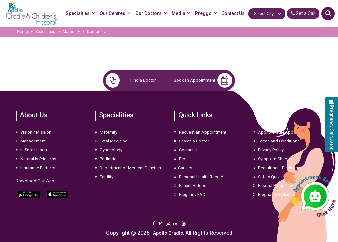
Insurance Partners (35, 167)
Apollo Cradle (168, 233)
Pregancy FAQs (191, 194)
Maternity (71, 31)
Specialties (81, 13)
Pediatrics (106, 158)
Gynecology (108, 149)
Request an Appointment (200, 132)
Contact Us (233, 13)
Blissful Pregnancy (273, 185)
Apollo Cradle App (273, 132)
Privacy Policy (268, 149)
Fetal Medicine (111, 141)
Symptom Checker (272, 158)
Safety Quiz (266, 176)
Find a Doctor (131, 80)
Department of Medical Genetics (128, 167)
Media (182, 13)
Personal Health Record (198, 176)
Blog (181, 158)
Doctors (94, 31)
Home (22, 31)
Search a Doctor (191, 141)
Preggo (207, 13)
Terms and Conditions (276, 141)
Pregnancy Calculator (275, 194)
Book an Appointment (203, 80)
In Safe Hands (31, 149)
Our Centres (116, 13)
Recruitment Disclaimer (277, 167)
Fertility (104, 176)
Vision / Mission (33, 132)
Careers (183, 167)
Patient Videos (190, 185)
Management (31, 141)
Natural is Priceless (36, 158)
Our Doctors (152, 13)
